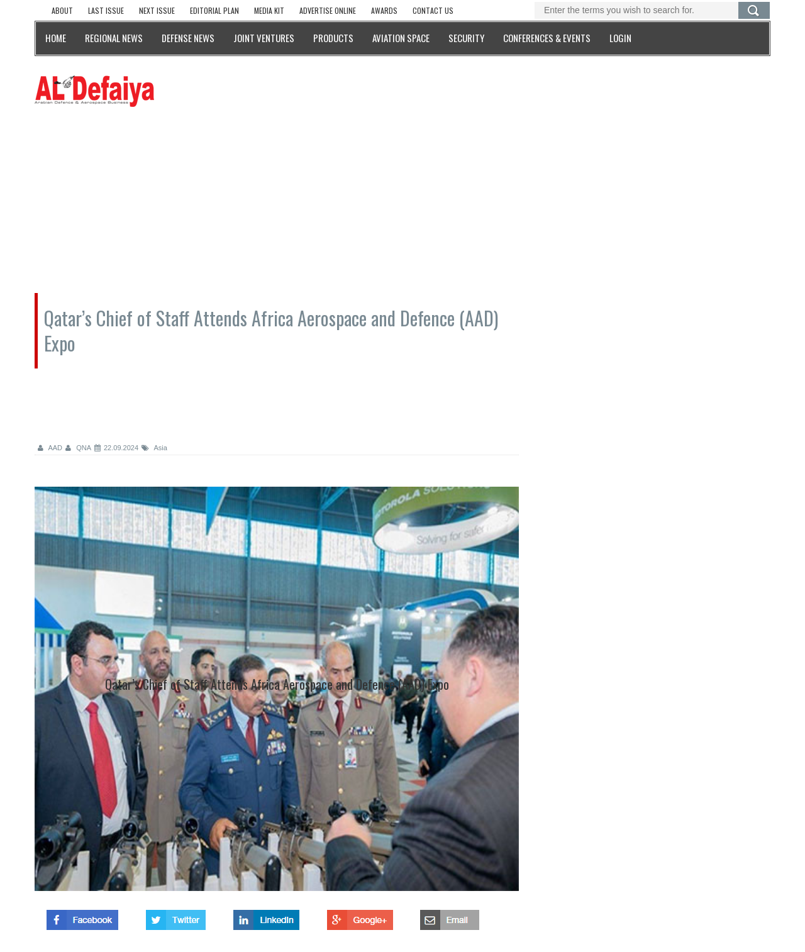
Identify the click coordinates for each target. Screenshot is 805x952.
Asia (154, 447)
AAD (50, 447)
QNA (78, 447)
